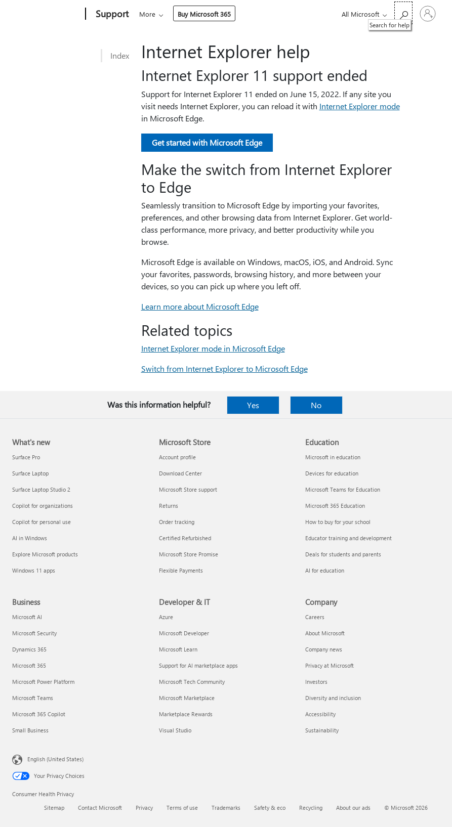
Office (198, 14)
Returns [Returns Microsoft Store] (168, 505)
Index (119, 55)
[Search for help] (403, 13)
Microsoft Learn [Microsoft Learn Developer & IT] (178, 649)
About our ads (353, 807)
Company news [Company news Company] (323, 649)
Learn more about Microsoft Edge (200, 306)
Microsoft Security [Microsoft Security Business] (34, 633)
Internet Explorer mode (359, 106)
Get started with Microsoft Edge (207, 142)
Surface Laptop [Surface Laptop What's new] (30, 473)
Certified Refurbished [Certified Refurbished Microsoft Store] (185, 538)
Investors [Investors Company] (316, 681)
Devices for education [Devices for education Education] (331, 473)
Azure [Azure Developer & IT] (166, 617)
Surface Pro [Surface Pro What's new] (26, 457)
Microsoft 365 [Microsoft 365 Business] (29, 665)
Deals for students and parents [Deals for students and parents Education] (343, 554)
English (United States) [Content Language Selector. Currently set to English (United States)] (55, 759)
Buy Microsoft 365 (284, 14)
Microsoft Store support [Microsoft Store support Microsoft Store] (188, 489)
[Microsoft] (46, 14)
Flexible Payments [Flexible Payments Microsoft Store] (181, 570)
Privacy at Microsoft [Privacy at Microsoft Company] (329, 665)
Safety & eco (269, 807)
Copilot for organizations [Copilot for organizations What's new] (42, 505)
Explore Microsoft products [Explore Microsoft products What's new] (45, 554)
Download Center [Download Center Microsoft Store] (180, 473)
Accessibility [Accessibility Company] (320, 714)
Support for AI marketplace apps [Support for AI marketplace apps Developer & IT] (198, 665)
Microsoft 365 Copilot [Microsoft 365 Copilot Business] (38, 714)
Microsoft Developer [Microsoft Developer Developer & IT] (184, 633)
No (316, 405)
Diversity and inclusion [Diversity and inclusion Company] (333, 698)
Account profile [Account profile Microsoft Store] (177, 457)
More (228, 14)
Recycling (310, 807)
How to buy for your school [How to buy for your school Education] (338, 522)
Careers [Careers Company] (314, 617)
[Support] (111, 14)
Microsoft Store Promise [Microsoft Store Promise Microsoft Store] (188, 554)
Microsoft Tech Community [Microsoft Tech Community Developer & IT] (192, 681)
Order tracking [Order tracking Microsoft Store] (176, 522)
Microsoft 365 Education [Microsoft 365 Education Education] (335, 505)
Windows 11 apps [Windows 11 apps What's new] (33, 570)
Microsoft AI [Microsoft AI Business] (27, 617)
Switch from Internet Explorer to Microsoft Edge (224, 368)
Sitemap (54, 807)
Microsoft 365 (157, 14)
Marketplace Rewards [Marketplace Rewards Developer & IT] (186, 714)
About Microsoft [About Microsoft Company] (325, 633)
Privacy (144, 807)
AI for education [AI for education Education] (324, 570)
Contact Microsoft (100, 807)
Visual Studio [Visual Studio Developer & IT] (175, 730)
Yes (253, 405)
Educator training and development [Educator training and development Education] (348, 538)
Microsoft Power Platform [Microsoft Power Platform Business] (43, 681)
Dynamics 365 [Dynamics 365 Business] (29, 649)
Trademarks (226, 807)
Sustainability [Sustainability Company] (322, 730)
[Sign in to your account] (428, 14)
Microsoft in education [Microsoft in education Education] (332, 457)
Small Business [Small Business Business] (30, 730)
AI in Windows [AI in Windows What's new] (29, 538)
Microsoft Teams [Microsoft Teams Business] (32, 698)
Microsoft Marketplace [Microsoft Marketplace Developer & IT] (187, 698)
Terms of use (182, 807)
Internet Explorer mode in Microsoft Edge (213, 348)
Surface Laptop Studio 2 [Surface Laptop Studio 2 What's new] (41, 489)
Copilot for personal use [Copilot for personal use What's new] (41, 522)
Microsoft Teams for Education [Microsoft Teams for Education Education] (342, 489)
